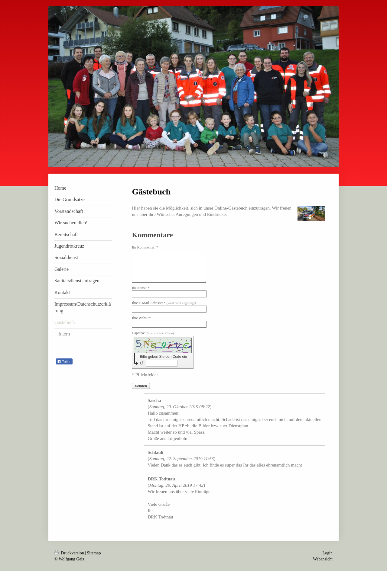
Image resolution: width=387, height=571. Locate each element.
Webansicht (323, 559)
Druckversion (69, 553)
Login (328, 553)
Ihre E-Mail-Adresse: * (164, 303)
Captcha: (153, 333)
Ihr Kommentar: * (145, 247)
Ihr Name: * (140, 288)
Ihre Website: (141, 318)
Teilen (64, 362)
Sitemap (94, 553)
